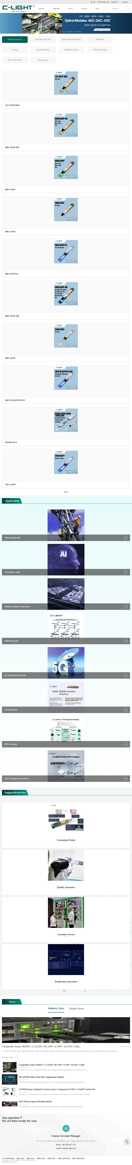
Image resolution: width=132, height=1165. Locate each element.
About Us (84, 8)
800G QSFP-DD (64, 1158)
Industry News (56, 1008)
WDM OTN (100, 39)
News (97, 8)
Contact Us (114, 2)
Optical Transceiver (15, 39)
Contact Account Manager (66, 1135)
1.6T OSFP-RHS (8, 1158)
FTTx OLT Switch (99, 50)
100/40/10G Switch (71, 50)
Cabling (15, 50)
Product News (76, 1008)
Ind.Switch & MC (43, 50)
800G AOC (51, 1158)
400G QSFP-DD (78, 1158)
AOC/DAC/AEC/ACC (43, 39)
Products (41, 8)
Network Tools (43, 60)
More (66, 492)
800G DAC (41, 1158)
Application (56, 8)
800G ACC (31, 1158)
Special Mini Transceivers (71, 39)
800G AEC (20, 1158)
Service (70, 8)
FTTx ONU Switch (15, 60)
